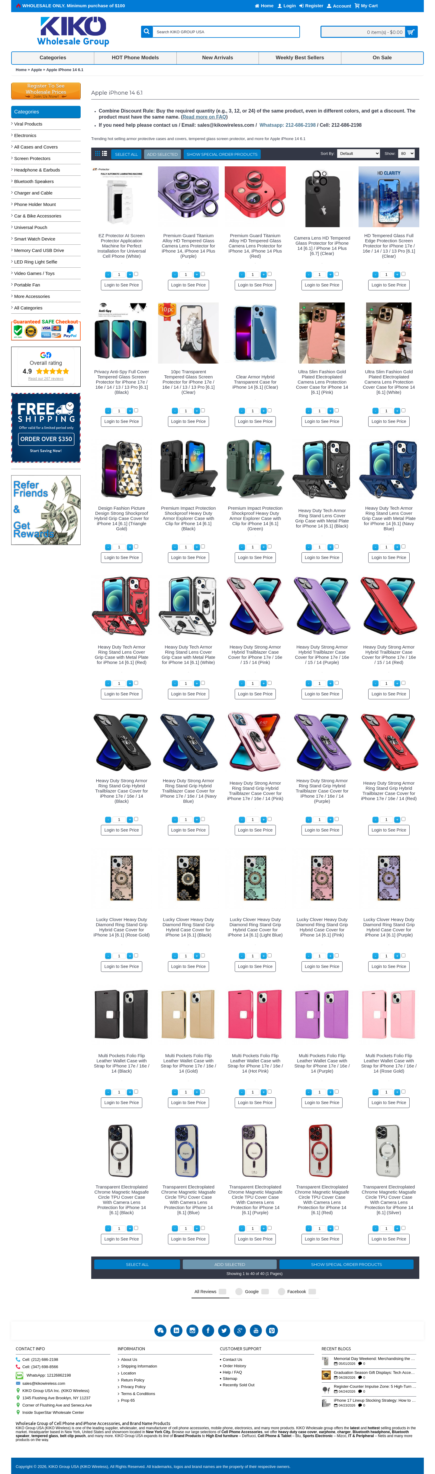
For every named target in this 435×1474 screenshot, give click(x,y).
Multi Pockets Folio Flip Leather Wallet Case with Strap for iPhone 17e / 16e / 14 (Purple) (322, 1063)
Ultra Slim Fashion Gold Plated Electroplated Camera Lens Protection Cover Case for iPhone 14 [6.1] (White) (389, 382)
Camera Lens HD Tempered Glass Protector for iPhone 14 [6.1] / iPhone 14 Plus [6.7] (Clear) (322, 245)
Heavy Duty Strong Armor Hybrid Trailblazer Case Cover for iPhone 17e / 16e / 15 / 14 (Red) (389, 654)
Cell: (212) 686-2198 (37, 1344)
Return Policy (131, 1365)
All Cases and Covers (36, 146)
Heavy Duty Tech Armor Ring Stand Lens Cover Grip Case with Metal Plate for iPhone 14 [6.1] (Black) (322, 518)
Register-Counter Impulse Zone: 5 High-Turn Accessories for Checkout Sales (375, 1371)
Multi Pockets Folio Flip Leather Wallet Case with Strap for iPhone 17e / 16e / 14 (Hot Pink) (255, 1063)
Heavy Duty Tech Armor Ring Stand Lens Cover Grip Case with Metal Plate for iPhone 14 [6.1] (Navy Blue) (389, 518)
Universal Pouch (30, 227)
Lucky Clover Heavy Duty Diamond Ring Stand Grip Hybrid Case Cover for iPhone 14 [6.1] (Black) (188, 927)
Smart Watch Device (34, 238)
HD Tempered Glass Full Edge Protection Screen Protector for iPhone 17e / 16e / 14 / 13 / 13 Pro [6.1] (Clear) (389, 246)
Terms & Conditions (136, 1378)
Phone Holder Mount (35, 204)
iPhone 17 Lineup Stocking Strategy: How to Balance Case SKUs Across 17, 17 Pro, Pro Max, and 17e (375, 1385)
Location (127, 1358)
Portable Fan (27, 284)
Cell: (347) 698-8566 (37, 1351)
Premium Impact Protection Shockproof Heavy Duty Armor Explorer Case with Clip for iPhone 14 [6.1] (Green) (255, 518)
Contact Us (231, 1344)
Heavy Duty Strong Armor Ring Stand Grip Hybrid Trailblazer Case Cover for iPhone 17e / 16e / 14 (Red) (389, 790)
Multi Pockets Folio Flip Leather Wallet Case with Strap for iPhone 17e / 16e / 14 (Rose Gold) (389, 1063)
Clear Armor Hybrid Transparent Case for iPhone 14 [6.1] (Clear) (255, 382)
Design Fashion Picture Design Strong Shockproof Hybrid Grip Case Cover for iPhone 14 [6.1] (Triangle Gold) (121, 518)
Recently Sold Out (237, 1369)
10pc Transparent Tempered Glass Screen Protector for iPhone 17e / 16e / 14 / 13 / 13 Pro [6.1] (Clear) (188, 382)
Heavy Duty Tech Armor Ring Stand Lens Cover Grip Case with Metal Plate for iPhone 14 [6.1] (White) (188, 654)
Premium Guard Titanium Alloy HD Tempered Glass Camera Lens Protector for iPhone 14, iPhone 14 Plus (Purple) (188, 246)
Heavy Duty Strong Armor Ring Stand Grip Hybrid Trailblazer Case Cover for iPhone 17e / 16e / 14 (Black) (121, 791)
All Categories (28, 307)
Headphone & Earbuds (37, 169)
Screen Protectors (32, 158)
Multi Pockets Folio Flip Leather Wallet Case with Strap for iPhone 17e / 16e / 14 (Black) (121, 1063)
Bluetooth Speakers (34, 181)
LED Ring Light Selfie (35, 261)
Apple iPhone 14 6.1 (64, 69)
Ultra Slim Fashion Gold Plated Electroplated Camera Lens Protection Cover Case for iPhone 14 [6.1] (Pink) (322, 382)
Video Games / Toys (34, 273)
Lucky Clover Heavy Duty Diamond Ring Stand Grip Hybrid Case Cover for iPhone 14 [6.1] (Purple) (389, 927)
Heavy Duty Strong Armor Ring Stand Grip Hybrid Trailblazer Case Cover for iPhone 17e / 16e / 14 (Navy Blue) (188, 791)
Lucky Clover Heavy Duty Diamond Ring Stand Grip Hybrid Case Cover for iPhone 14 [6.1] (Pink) (322, 927)
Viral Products (28, 123)
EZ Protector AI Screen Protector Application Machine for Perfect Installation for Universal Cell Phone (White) (122, 246)
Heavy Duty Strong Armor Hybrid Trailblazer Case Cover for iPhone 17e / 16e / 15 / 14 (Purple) (322, 654)
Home (21, 69)
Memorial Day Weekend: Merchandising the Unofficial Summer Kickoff (375, 1343)
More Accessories (32, 296)
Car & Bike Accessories (37, 215)
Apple (36, 69)
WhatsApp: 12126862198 (43, 1360)
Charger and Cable (33, 192)
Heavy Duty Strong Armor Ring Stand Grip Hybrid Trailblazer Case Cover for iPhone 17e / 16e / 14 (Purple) (322, 791)
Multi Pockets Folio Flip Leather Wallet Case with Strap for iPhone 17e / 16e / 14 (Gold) (188, 1063)
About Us (127, 1344)
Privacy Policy (132, 1371)
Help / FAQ (231, 1357)
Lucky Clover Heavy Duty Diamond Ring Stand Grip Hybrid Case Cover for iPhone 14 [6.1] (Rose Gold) (122, 927)
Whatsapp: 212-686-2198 (287, 125)
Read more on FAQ (204, 116)
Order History (233, 1350)
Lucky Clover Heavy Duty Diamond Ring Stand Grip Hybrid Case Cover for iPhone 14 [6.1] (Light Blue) (255, 927)
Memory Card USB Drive (39, 250)
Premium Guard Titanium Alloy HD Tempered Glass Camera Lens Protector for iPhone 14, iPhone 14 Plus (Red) (255, 246)
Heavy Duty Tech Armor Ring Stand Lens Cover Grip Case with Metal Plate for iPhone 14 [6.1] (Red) (122, 654)
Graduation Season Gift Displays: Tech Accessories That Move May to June (375, 1357)
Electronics (25, 135)
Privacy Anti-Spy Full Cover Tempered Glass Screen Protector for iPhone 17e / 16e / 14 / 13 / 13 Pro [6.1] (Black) (121, 382)
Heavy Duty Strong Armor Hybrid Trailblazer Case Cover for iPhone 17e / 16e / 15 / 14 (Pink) (255, 654)
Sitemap (228, 1363)
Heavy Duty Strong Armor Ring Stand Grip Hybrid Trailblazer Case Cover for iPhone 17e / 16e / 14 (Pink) (255, 790)
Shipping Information (137, 1351)
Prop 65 (126, 1385)
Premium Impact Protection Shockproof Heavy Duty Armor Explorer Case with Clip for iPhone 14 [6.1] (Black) (188, 518)
